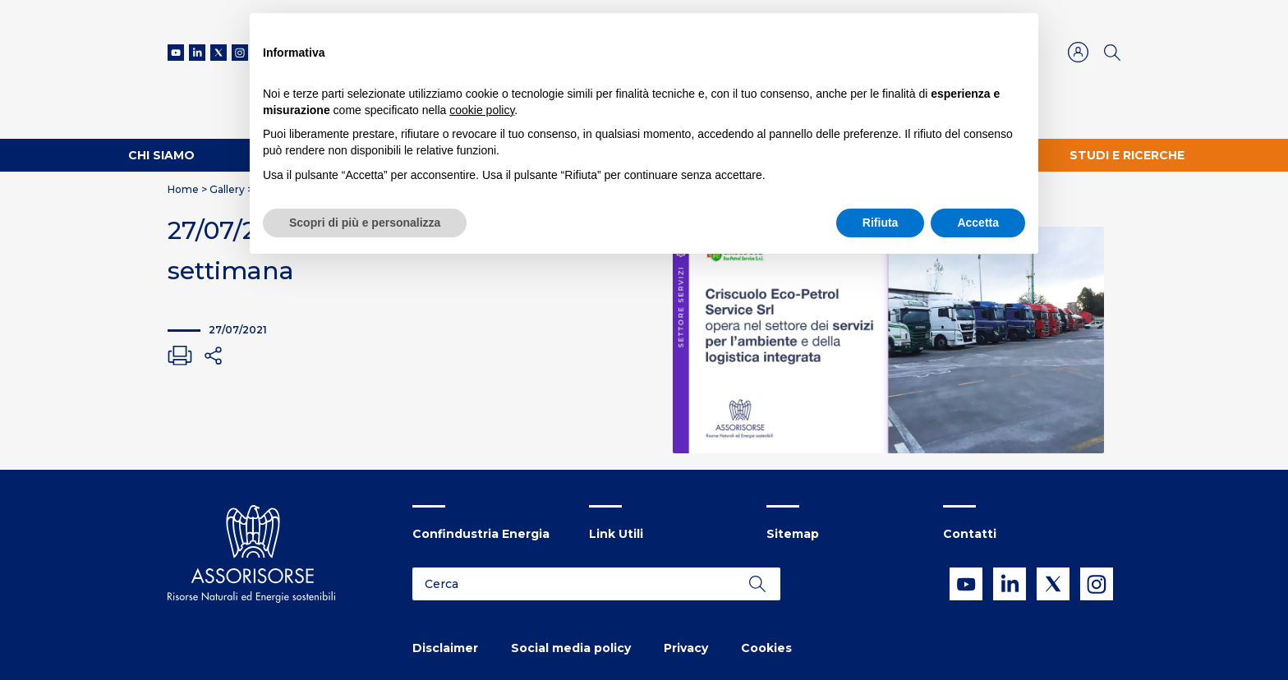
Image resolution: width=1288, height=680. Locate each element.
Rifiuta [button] (880, 222)
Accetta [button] (978, 222)
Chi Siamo (161, 155)
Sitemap (792, 533)
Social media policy (571, 648)
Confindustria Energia (481, 533)
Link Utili (616, 533)
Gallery (227, 189)
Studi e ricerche (1127, 155)
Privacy (686, 648)
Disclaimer (445, 648)
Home (183, 189)
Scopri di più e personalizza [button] (364, 222)
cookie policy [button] (481, 110)
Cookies (766, 648)
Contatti (969, 533)
